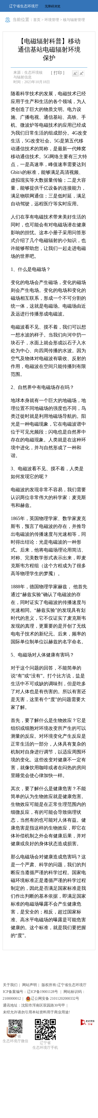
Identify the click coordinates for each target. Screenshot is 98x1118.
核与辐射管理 (74, 20)
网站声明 (29, 985)
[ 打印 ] (57, 73)
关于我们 (10, 985)
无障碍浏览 (52, 6)
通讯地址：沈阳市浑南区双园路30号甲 (34, 1005)
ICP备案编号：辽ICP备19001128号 (31, 992)
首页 (37, 20)
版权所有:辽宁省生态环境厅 (64, 985)
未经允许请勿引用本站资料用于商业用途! (36, 1012)
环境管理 (51, 20)
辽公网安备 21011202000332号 (52, 999)
